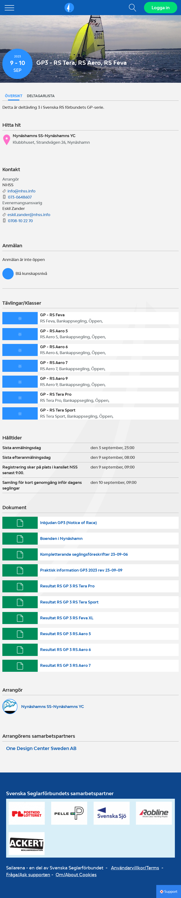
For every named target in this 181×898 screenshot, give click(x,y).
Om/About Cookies (76, 874)
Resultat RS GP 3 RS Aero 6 (65, 649)
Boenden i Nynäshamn (61, 538)
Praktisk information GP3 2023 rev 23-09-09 (81, 570)
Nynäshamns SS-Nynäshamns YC (52, 706)
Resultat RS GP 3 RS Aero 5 (65, 633)
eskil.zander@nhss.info (29, 214)
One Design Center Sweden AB (41, 748)
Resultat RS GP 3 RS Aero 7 (65, 665)
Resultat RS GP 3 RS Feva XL (66, 618)
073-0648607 (20, 197)
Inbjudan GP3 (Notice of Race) (68, 522)
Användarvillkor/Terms (135, 867)
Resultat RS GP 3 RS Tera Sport (69, 602)
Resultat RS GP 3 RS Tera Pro (67, 586)
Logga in (161, 7)
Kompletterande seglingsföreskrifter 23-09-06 (84, 554)
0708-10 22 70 (20, 220)
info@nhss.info (21, 191)
